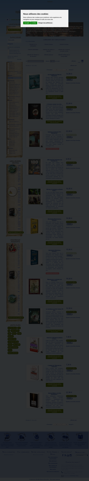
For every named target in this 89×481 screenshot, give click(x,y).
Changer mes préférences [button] (45, 23)
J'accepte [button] (26, 23)
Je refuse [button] (33, 23)
